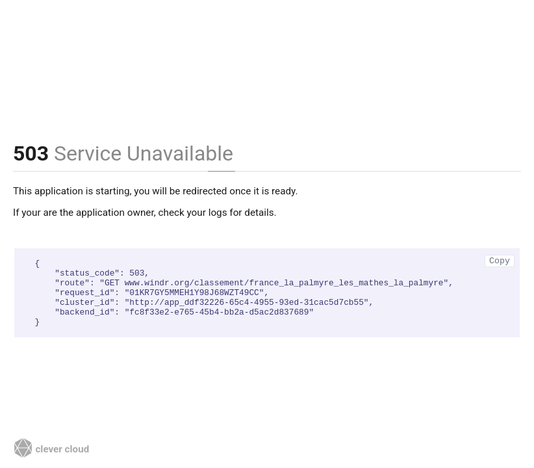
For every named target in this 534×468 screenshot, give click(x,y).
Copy (499, 261)
